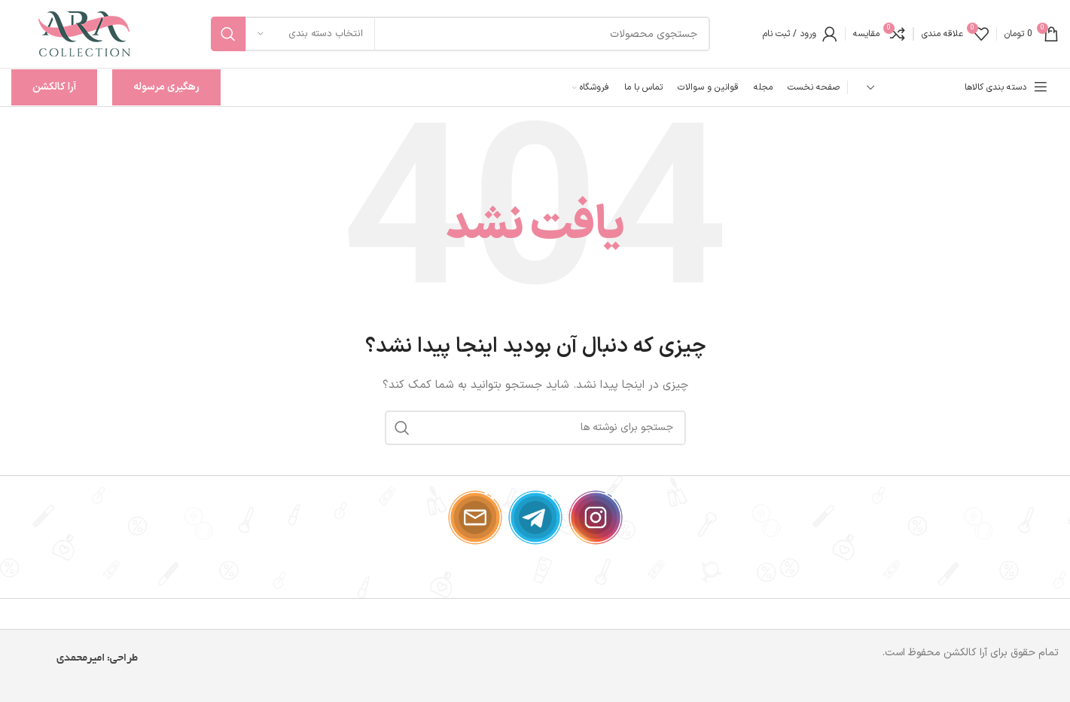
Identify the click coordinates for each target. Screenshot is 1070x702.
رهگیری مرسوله (166, 87)
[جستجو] (460, 34)
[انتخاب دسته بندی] (310, 34)
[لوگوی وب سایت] (84, 33)
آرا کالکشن (54, 87)
